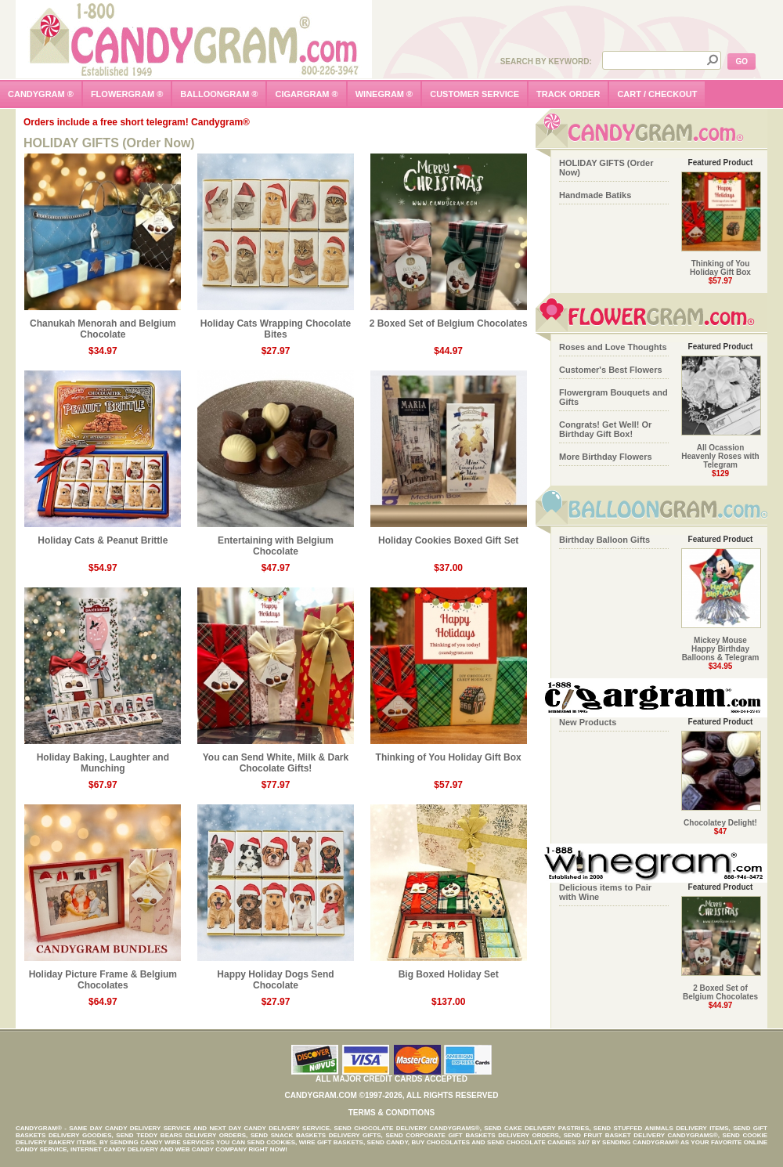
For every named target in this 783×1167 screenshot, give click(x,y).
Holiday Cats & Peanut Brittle (102, 536)
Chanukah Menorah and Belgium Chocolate (102, 324)
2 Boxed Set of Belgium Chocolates (449, 319)
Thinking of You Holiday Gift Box (448, 753)
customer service (474, 94)
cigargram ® (306, 94)
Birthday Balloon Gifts (604, 539)
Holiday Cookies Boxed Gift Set (448, 536)
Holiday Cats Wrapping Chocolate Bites (275, 324)
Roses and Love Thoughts (613, 347)
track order (568, 94)
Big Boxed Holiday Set (448, 970)
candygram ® (41, 94)
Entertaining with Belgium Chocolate (275, 541)
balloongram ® (219, 94)
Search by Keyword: (546, 61)
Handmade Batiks (595, 195)
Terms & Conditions (391, 1112)
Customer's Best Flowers (610, 369)
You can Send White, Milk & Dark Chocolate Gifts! (275, 758)
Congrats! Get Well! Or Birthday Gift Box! (605, 429)
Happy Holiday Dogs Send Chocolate (275, 975)
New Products (587, 722)
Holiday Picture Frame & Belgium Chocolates (102, 975)
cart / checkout (657, 94)
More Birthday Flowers (605, 456)
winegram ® (384, 94)
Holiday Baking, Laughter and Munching (102, 758)
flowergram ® (127, 94)
